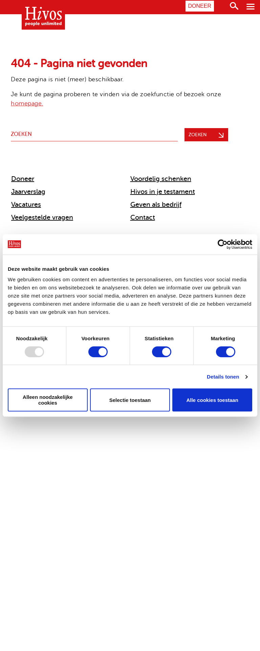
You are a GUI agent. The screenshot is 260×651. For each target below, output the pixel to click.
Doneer (199, 6)
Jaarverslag (28, 192)
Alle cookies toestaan (212, 400)
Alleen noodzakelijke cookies (48, 400)
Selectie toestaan (130, 400)
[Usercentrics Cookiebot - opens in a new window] (222, 244)
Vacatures (26, 204)
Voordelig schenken (160, 179)
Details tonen (223, 377)
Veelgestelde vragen (42, 217)
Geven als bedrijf (155, 204)
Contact (142, 217)
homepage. (27, 103)
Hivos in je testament (162, 192)
